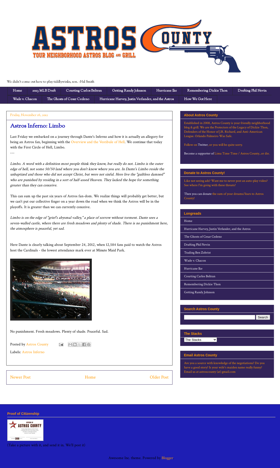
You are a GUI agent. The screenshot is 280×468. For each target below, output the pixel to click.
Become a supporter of (199, 153)
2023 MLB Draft (44, 90)
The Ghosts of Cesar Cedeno (68, 99)
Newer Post (20, 377)
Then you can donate (198, 194)
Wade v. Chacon (25, 99)
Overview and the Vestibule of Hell (98, 142)
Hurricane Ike (166, 90)
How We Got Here (198, 99)
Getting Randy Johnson (129, 90)
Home (17, 90)
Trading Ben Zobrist (197, 252)
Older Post (159, 377)
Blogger (167, 458)
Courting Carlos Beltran (84, 90)
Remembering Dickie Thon (207, 90)
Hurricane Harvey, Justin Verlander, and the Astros (137, 99)
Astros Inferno (33, 352)
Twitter (203, 145)
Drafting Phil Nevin (252, 90)
